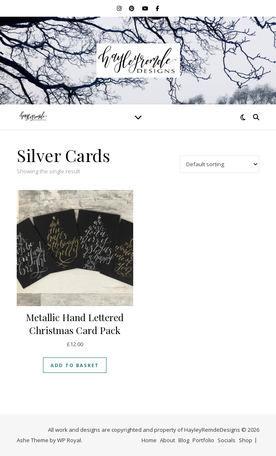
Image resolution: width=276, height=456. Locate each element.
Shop (245, 440)
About (167, 440)
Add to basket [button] (75, 365)
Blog (183, 440)
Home (149, 440)
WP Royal (69, 440)
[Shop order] (219, 164)
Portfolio (203, 440)
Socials (226, 440)
